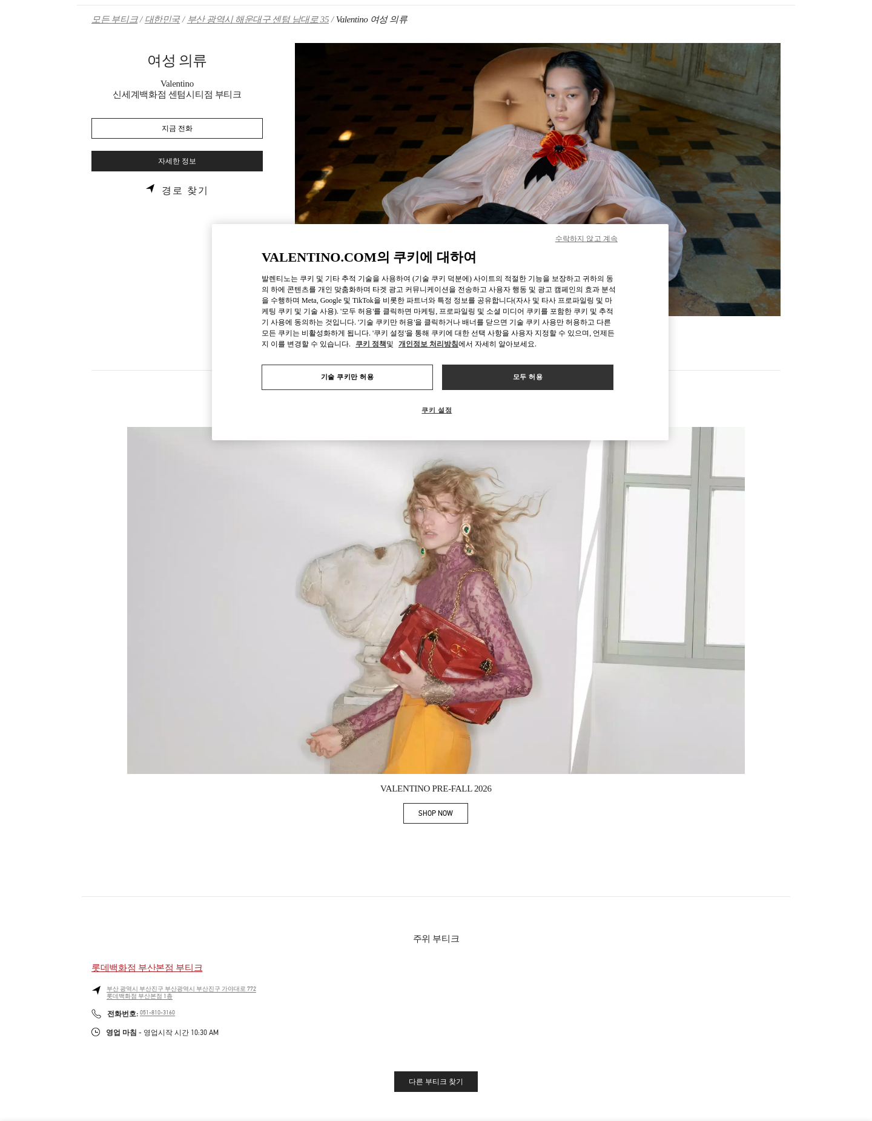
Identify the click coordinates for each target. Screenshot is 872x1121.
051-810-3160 (157, 1012)
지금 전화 (177, 128)
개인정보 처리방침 (428, 344)
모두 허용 (528, 376)
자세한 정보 (177, 161)
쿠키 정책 (370, 344)
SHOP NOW (443, 815)
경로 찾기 (185, 191)
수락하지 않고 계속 (586, 238)
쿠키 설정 (436, 410)
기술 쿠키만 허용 (347, 376)
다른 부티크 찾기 (436, 1081)
